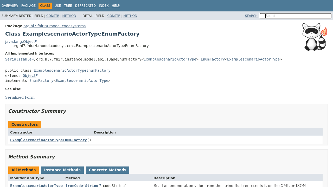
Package (28, 6)
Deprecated (85, 6)
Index (104, 6)
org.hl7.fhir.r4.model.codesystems (54, 26)
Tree (68, 6)
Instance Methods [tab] (62, 170)
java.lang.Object (20, 41)
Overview (10, 6)
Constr (52, 16)
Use (58, 6)
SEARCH (251, 16)
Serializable (18, 59)
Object (29, 76)
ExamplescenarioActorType (170, 59)
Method (69, 16)
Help (116, 6)
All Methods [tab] (23, 170)
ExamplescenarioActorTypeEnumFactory (72, 70)
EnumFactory (213, 59)
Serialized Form (20, 97)
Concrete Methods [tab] (107, 170)
